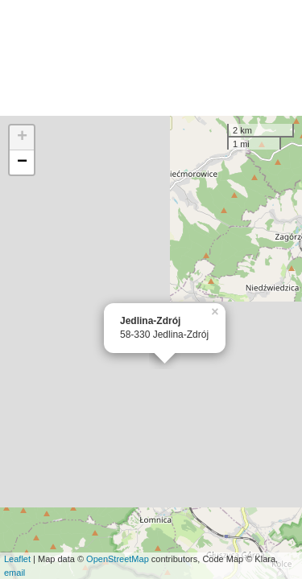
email (14, 572)
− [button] (22, 162)
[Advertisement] (151, 58)
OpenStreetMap (117, 559)
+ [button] (22, 137)
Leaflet (17, 559)
